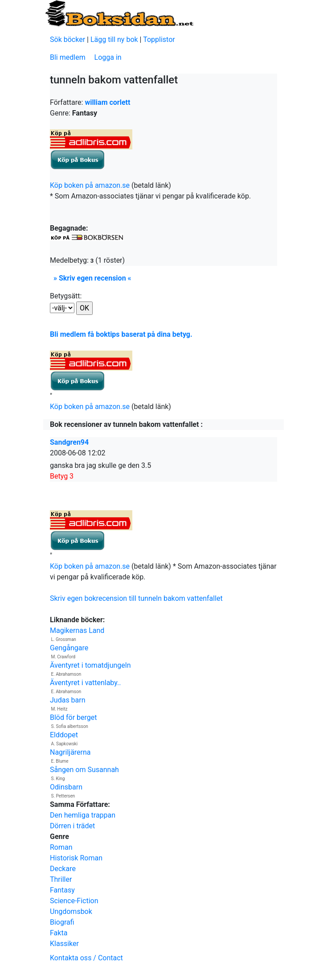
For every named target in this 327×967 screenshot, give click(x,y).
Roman (61, 847)
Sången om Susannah (84, 769)
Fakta (58, 933)
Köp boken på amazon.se (90, 185)
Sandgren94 (69, 442)
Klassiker (64, 943)
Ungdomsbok (71, 911)
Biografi (62, 922)
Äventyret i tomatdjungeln (90, 665)
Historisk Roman (76, 858)
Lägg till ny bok (114, 39)
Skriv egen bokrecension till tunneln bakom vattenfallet (136, 598)
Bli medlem (68, 57)
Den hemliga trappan (82, 815)
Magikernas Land (77, 630)
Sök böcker (67, 39)
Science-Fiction (74, 901)
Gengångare (69, 648)
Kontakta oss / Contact (86, 958)
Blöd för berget (73, 717)
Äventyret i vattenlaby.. (85, 682)
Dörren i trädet (72, 826)
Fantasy (62, 890)
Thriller (61, 879)
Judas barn (68, 700)
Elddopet (64, 735)
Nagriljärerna (70, 752)
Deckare (63, 868)
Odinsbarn (66, 787)
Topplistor (159, 39)
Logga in (108, 57)
